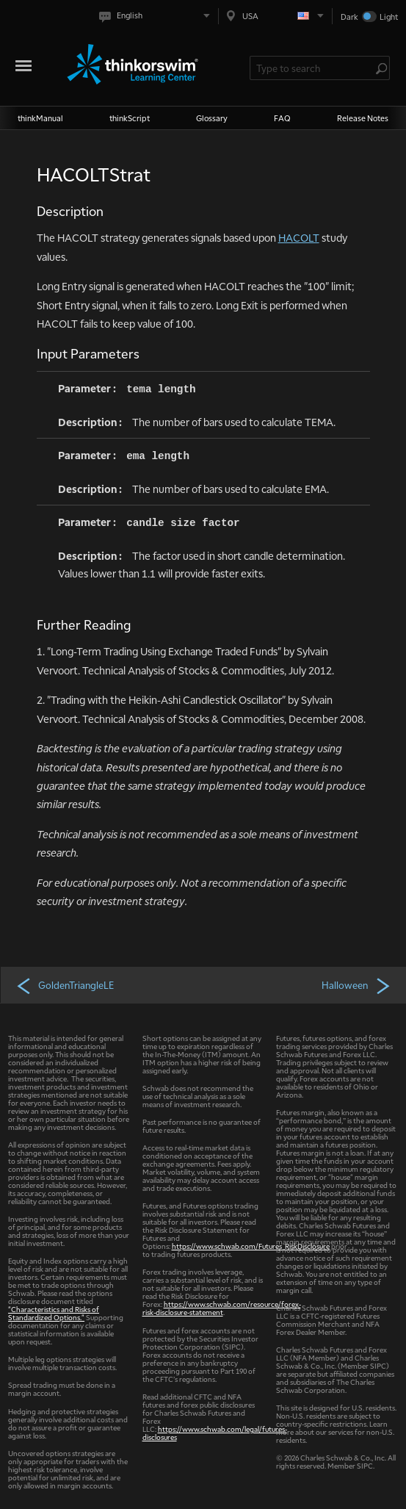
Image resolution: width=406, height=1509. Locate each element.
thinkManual (40, 117)
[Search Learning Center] (313, 68)
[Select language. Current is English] (157, 16)
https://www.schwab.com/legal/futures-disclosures (214, 1432)
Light (389, 16)
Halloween (357, 985)
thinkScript (129, 117)
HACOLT (298, 237)
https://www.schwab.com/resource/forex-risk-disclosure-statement (221, 1308)
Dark (349, 16)
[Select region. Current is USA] (275, 16)
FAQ (282, 117)
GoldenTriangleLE (64, 985)
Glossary (212, 117)
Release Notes (362, 117)
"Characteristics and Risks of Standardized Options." (53, 1313)
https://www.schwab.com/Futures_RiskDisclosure (251, 1245)
